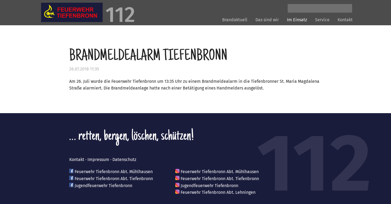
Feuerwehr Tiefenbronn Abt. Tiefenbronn (114, 178)
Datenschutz (124, 159)
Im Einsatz (297, 19)
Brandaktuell (234, 19)
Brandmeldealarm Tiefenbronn (148, 57)
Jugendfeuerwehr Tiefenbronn (103, 185)
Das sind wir (267, 19)
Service (322, 19)
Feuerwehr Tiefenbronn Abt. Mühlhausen (114, 171)
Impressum (98, 159)
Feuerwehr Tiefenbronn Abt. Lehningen (218, 192)
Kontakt (345, 19)
